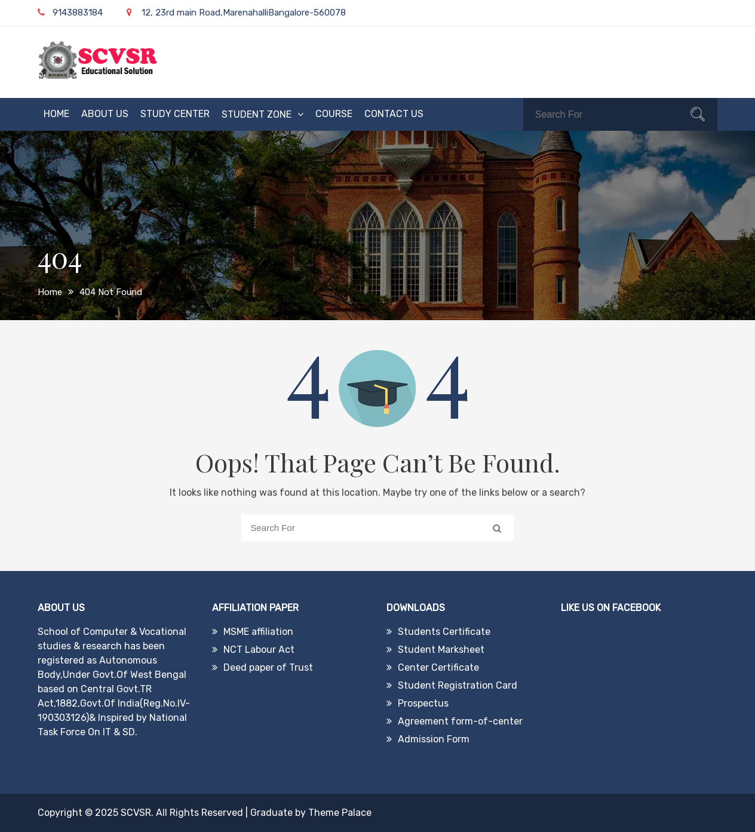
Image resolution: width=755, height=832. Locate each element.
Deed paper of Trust (268, 667)
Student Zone (256, 114)
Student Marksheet (441, 649)
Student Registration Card (457, 685)
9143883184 (70, 12)
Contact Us (393, 113)
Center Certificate (438, 667)
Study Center (175, 113)
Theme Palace (340, 812)
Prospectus (423, 703)
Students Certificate (444, 631)
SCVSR (136, 812)
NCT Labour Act (258, 649)
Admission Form (433, 739)
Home (56, 113)
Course (333, 113)
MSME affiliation (258, 631)
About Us (104, 113)
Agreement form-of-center (460, 721)
